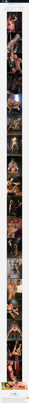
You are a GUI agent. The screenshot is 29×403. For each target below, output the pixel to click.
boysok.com (17, 395)
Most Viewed (16, 7)
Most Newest (7, 7)
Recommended (21, 7)
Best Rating (11, 7)
